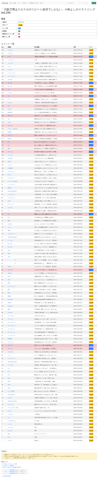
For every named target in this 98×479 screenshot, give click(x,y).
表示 (20, 25)
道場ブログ (25, 3)
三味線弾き (10, 168)
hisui (9, 56)
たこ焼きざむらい (12, 421)
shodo (9, 161)
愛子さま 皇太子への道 (9, 467)
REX (9, 434)
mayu (9, 201)
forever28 (10, 299)
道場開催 (31, 3)
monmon (10, 79)
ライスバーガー (11, 73)
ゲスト (9, 99)
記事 (11, 3)
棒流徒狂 (10, 338)
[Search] (85, 3)
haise (9, 122)
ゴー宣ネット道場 (8, 465)
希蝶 (9, 148)
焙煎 (9, 289)
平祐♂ (9, 381)
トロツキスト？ (11, 60)
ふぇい (9, 355)
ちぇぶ (9, 227)
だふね (9, 411)
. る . (16, 260)
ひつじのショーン (12, 286)
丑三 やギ (10, 83)
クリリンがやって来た (13, 407)
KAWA (9, 302)
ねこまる (10, 69)
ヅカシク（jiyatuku (12, 129)
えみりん (10, 398)
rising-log (5, 3)
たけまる (10, 102)
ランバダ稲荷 (11, 391)
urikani (9, 109)
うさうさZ (10, 63)
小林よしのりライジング (10, 464)
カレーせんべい (11, 322)
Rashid (9, 266)
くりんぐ (10, 165)
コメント (19, 3)
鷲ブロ (41, 3)
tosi (9, 89)
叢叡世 (9, 296)
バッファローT (11, 184)
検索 (93, 3)
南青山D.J (10, 115)
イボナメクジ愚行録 (8, 470)
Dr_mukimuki (11, 394)
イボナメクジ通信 (8, 471)
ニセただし (10, 50)
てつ (9, 211)
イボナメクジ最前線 (8, 473)
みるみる (10, 224)
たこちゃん (10, 240)
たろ (9, 417)
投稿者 (14, 3)
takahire (10, 273)
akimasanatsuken (12, 191)
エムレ (9, 66)
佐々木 (9, 174)
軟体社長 (10, 112)
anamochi (10, 306)
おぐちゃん (10, 404)
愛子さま (37, 3)
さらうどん (10, 155)
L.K (8, 371)
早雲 (9, 283)
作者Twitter (6, 476)
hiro (9, 119)
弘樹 (9, 378)
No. (3, 47)
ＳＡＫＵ (10, 440)
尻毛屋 (9, 132)
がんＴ (9, 368)
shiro (9, 250)
